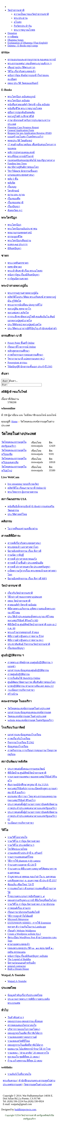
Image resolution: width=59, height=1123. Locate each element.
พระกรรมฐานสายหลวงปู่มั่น (23, 293)
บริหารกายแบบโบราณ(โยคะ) (24, 1029)
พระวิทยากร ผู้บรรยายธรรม (23, 491)
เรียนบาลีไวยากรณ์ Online (22, 346)
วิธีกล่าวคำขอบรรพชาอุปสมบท (25, 596)
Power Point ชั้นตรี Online (21, 343)
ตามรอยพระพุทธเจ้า (19, 944)
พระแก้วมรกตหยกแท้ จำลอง (23, 632)
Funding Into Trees (17, 163)
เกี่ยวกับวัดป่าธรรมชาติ (20, 593)
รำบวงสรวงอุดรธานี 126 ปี (22, 864)
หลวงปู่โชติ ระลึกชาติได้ (21, 116)
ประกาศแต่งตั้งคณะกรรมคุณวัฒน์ (26, 768)
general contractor (17, 966)
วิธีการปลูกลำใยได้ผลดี (20, 916)
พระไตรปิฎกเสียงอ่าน (19, 240)
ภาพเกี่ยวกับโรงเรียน (19, 738)
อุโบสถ (18, 22)
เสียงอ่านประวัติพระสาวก (21, 67)
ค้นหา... (13, 381)
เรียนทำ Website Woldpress (22, 930)
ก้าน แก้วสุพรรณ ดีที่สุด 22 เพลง (25, 1060)
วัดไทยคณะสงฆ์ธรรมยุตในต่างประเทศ (29, 708)
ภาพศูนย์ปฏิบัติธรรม (19, 674)
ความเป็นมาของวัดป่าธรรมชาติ (31, 14)
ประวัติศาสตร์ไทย (17, 514)
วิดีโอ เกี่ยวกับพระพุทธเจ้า (22, 71)
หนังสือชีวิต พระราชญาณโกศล (25, 108)
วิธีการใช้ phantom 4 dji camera (24, 860)
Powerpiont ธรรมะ (17, 362)
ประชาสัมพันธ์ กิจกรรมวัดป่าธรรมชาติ (29, 644)
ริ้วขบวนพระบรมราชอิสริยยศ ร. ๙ (26, 896)
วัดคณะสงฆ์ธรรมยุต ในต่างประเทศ (27, 716)
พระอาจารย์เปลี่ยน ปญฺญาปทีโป (25, 304)
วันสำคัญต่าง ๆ (16, 1017)
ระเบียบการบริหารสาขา (21, 822)
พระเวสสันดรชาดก (18, 262)
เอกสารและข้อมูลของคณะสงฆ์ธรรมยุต (29, 712)
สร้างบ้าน (13, 694)
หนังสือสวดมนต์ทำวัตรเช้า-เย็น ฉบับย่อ (29, 104)
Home (14, 421)
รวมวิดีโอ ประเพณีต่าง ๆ (21, 845)
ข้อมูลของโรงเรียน (18, 746)
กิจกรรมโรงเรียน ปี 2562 (21, 742)
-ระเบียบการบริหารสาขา (21, 690)
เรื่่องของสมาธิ (15, 202)
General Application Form (21, 130)
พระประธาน (21, 18)
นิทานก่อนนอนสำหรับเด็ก (22, 962)
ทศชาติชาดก (15, 266)
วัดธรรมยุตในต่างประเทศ (38, 1084)
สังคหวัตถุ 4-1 (15, 210)
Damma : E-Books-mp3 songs (23, 45)
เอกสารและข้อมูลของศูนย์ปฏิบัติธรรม (28, 670)
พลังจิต (11, 182)
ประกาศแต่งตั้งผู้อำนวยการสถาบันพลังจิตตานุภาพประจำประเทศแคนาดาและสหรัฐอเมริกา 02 (32, 816)
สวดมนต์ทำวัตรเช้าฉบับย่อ (22, 604)
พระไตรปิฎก (14, 224)
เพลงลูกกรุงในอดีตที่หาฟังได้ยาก (25, 1045)
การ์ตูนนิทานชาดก (18, 278)
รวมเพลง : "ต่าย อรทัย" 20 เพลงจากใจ (28, 1052)
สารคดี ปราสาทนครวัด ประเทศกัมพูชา (29, 566)
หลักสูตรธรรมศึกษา (18, 350)
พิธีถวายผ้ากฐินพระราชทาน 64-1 (25, 640)
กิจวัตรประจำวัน (23, 26)
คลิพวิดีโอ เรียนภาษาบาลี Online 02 (27, 488)
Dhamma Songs (16, 40)
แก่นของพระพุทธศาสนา (21, 175)
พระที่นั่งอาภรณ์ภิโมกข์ (21, 156)
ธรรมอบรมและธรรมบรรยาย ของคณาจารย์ (32, 59)
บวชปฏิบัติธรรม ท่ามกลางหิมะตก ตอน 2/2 (30, 686)
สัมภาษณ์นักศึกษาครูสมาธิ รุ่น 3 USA (28, 784)
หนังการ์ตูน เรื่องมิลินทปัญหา (23, 274)
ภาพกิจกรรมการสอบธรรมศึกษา (25, 354)
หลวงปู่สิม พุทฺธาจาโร (19, 308)
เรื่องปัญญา (14, 206)
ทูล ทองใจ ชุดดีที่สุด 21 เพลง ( (24, 1056)
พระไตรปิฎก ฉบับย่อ (19, 100)
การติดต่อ (13, 36)
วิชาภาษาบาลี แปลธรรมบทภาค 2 (26, 358)
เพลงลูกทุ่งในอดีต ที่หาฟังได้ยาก (25, 1033)
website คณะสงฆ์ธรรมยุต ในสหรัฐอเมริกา (30, 720)
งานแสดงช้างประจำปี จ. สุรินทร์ (25, 853)
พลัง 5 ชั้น (13, 178)
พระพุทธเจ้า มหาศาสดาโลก (23, 547)
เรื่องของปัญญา (16, 648)
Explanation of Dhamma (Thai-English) (28, 42)
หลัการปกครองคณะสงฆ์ (21, 152)
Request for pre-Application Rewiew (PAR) (30, 133)
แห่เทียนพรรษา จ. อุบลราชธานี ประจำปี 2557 (32, 880)
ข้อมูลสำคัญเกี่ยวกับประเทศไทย (25, 995)
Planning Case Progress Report (23, 127)
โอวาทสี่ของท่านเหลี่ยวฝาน (23, 528)
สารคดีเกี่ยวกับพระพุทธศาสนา (24, 543)
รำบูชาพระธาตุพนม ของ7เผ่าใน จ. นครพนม (32, 876)
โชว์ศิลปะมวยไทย (17, 849)
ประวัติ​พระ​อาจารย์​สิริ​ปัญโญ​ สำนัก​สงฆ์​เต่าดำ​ (32, 328)
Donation (12, 33)
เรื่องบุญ (12, 186)
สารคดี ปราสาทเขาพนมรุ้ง (22, 558)
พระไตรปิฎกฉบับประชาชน (22, 228)
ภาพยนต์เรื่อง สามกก (19, 908)
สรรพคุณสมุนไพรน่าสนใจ (22, 1025)
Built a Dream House (18, 969)
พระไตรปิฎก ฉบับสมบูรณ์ (21, 96)
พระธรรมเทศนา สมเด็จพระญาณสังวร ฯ (29, 63)
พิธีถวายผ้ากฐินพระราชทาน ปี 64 (26, 636)
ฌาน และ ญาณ (16, 194)
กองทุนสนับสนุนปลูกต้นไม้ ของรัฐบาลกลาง (31, 160)
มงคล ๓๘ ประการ (18, 244)
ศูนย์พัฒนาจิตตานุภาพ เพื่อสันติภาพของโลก (32, 682)
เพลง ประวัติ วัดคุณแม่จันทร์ (23, 83)
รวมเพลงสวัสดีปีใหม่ (19, 1041)
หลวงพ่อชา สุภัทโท (18, 312)
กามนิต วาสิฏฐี (16, 555)
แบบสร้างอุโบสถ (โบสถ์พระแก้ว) (25, 136)
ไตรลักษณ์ (13, 190)
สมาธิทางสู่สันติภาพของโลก (23, 167)
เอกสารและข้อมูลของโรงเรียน (24, 734)
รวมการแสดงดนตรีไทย (20, 857)
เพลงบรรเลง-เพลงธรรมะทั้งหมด (25, 1021)
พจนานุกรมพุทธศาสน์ (20, 232)
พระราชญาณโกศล (24, 30)
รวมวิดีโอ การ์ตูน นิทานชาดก (24, 841)
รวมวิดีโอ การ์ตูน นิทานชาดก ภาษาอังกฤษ (31, 904)
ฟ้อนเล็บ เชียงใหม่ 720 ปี (21, 884)
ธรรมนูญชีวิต (15, 236)
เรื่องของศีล (14, 198)
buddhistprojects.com (25, 1109)
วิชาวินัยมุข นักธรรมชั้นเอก (23, 171)
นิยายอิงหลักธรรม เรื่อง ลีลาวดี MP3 (27, 578)
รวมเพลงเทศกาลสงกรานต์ (22, 1037)
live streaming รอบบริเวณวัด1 (23, 484)
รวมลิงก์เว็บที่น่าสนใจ (19, 1074)
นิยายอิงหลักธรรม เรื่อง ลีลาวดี (24, 551)
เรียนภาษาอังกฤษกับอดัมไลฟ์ (23, 912)
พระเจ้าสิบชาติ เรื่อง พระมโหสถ (25, 270)
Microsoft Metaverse (18, 919)
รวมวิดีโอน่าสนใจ (17, 837)
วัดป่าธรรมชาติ (16, 10)
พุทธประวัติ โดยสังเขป (20, 140)
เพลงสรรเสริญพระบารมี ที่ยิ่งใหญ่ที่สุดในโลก (32, 900)
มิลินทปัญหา (14, 248)
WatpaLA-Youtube (17, 981)
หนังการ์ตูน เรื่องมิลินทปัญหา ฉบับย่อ (28, 956)
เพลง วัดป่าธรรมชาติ (19, 600)
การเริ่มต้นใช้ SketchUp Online (24, 678)
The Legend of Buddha (19, 959)
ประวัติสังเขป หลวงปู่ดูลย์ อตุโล (24, 324)
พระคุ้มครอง (10, 1080)
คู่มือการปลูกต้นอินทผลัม (21, 112)
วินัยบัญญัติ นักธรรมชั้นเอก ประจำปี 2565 (30, 366)
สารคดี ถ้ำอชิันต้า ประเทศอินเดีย (25, 562)
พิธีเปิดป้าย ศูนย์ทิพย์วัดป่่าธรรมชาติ (27, 772)
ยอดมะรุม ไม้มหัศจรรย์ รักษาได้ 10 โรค (29, 1049)
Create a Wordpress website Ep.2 (24, 934)
